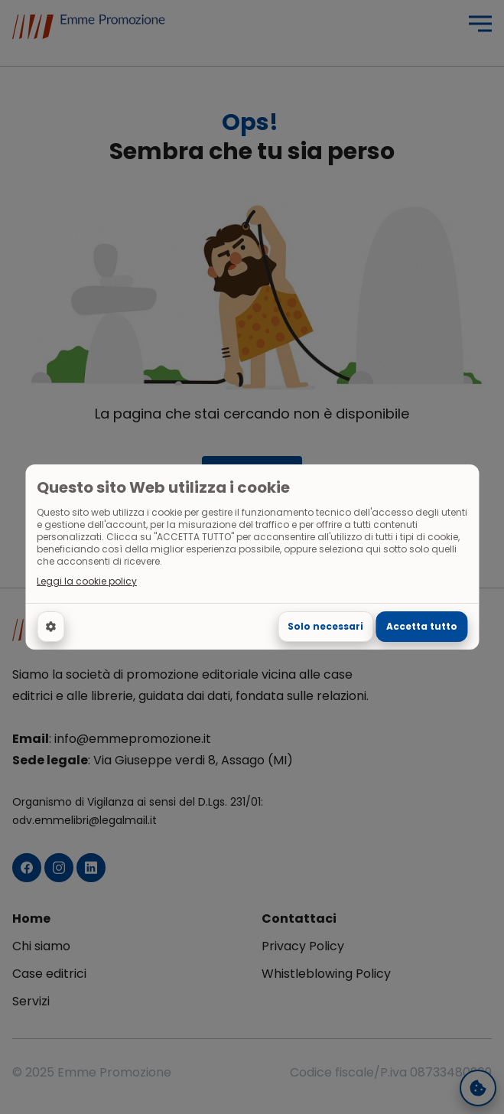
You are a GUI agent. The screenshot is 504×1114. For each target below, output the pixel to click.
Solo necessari (325, 626)
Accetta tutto (421, 626)
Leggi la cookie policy (87, 581)
